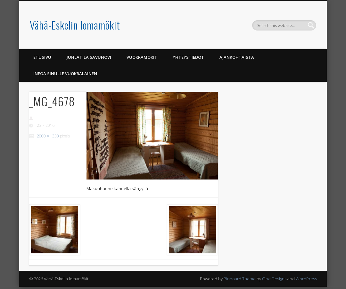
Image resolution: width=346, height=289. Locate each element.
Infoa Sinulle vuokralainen (65, 73)
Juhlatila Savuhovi (89, 57)
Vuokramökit (142, 57)
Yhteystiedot (188, 57)
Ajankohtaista (236, 57)
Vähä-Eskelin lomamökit (75, 24)
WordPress (306, 279)
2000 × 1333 (48, 136)
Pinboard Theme (240, 279)
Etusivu (42, 57)
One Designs (274, 279)
